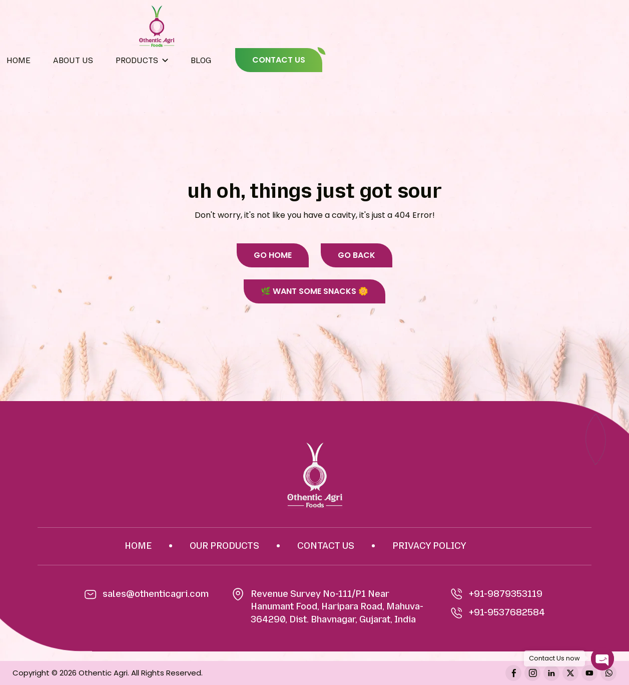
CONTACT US (278, 60)
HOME (138, 545)
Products (137, 60)
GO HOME (273, 255)
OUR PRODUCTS (224, 545)
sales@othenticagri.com (156, 593)
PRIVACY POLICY (429, 545)
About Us (73, 60)
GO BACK (356, 255)
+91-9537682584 (498, 612)
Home (19, 60)
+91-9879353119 (496, 594)
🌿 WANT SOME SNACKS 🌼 (314, 291)
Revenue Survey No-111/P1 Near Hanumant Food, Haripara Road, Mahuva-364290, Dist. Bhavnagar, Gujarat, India (337, 606)
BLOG (201, 60)
